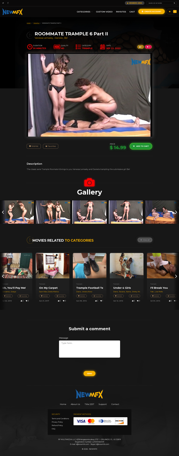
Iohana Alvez (87, 292)
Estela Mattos (53, 292)
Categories (85, 12)
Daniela (59, 38)
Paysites (121, 12)
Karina (128, 292)
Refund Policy (57, 425)
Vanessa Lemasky (44, 38)
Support (103, 404)
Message (63, 338)
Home (63, 404)
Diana (78, 292)
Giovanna (6, 292)
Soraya (13, 292)
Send (89, 373)
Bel (66, 38)
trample (36, 23)
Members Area (134, 3)
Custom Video (104, 12)
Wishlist (33, 146)
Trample (5, 284)
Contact (115, 404)
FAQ (53, 429)
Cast (132, 12)
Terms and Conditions (60, 419)
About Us (75, 404)
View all (144, 240)
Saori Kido (43, 292)
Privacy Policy (57, 422)
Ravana (122, 292)
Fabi (152, 292)
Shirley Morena (138, 292)
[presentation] (3, 212)
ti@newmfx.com (82, 444)
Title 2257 (89, 404)
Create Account (151, 11)
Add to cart (141, 146)
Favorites (50, 146)
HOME (29, 23)
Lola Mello (159, 292)
